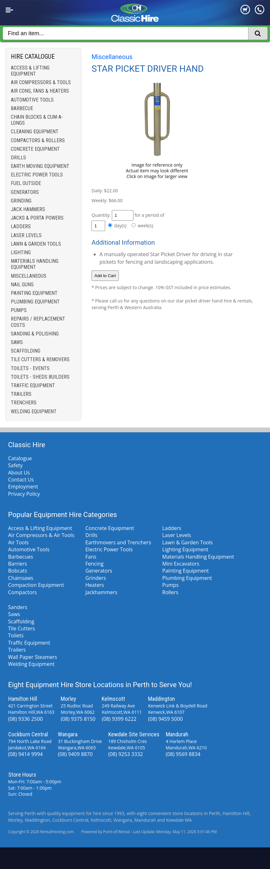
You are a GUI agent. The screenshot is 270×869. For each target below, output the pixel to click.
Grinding (21, 201)
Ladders (21, 226)
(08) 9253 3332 (125, 754)
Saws (17, 342)
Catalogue (20, 458)
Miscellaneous (28, 276)
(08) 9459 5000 (165, 718)
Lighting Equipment (185, 549)
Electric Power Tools (37, 175)
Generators (25, 192)
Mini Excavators (180, 563)
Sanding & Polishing (35, 334)
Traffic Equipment (33, 385)
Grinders (95, 577)
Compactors (22, 592)
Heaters (94, 584)
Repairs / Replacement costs (38, 322)
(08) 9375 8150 (78, 718)
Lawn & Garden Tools (36, 244)
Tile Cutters (21, 628)
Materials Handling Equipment (34, 264)
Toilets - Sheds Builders (40, 377)
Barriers (17, 563)
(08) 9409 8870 (75, 754)
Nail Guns (22, 285)
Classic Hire (26, 445)
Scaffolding (25, 351)
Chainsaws (20, 577)
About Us (19, 472)
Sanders (17, 607)
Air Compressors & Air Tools (41, 535)
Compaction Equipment (36, 584)
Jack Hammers (28, 209)
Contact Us (21, 479)
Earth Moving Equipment (40, 166)
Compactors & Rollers (38, 140)
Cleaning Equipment (34, 132)
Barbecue (22, 108)
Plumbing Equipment (35, 302)
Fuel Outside (26, 183)
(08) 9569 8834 (183, 754)
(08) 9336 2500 (25, 718)
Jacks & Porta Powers (37, 218)
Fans (91, 556)
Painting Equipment (34, 293)
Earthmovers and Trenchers (118, 542)
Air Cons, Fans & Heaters (40, 91)
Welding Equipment (34, 411)
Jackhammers (101, 592)
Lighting (21, 252)
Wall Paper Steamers (32, 656)
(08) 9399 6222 (119, 718)
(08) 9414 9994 (25, 754)
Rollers (170, 592)
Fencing (94, 563)
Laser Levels (26, 235)
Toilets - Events (30, 368)
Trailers (21, 394)
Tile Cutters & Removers (40, 359)
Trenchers (24, 403)
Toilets (16, 635)
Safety (15, 465)
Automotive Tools (32, 100)
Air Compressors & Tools (41, 82)
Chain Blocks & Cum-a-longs (37, 120)
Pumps (19, 310)
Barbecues (20, 556)
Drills (18, 158)
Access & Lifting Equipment (30, 71)
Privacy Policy (24, 493)
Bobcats (17, 570)
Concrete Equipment (35, 149)
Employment (23, 486)
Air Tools (18, 542)
